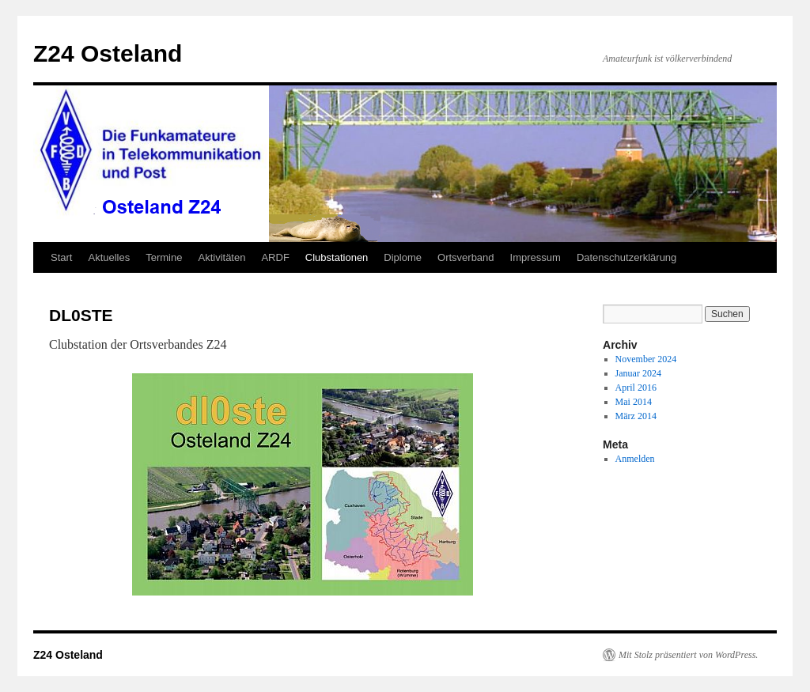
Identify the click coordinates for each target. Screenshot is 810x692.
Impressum (535, 257)
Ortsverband (465, 257)
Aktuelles (109, 257)
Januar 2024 (638, 373)
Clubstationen (337, 257)
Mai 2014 (633, 401)
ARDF (275, 257)
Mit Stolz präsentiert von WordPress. (688, 654)
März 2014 (636, 416)
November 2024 (646, 359)
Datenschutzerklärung (626, 257)
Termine (164, 257)
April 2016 (636, 387)
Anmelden (635, 458)
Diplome (403, 257)
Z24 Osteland (107, 53)
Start (61, 257)
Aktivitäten (221, 257)
